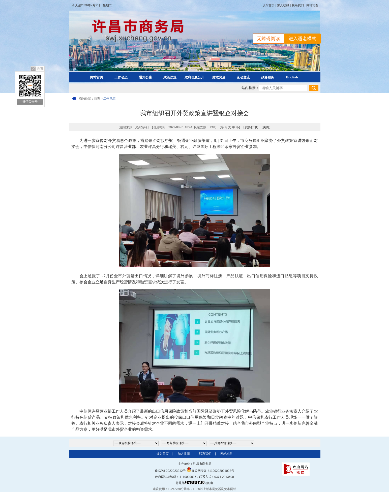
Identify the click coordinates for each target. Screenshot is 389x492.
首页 (97, 98)
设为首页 (268, 5)
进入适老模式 (302, 38)
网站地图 (312, 5)
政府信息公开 (194, 77)
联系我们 (298, 5)
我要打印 (251, 127)
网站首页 (96, 77)
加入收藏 (283, 5)
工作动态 (121, 77)
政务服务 (267, 77)
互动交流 (243, 77)
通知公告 (145, 77)
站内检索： (250, 88)
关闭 (40, 68)
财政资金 (218, 77)
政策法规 (169, 77)
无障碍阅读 (268, 38)
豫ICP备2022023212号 (170, 471)
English (292, 77)
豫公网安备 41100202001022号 (210, 471)
